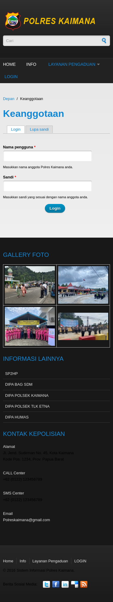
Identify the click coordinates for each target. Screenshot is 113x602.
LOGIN (11, 76)
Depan (8, 98)
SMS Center (13, 493)
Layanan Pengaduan (71, 64)
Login (18, 129)
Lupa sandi (39, 129)
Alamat (9, 446)
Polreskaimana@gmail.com (26, 520)
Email (8, 513)
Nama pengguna (19, 147)
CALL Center (14, 473)
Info (31, 64)
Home (9, 64)
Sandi (9, 177)
